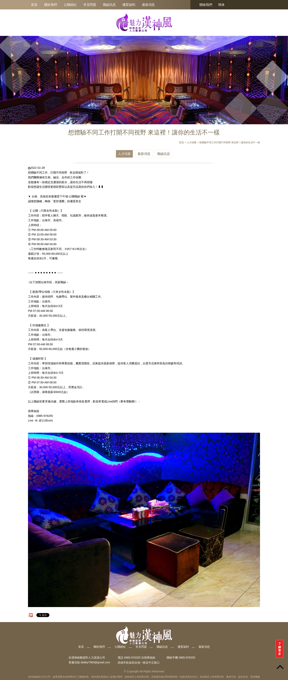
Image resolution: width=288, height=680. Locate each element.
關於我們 (50, 4)
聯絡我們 (205, 4)
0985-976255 (187, 657)
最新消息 (148, 4)
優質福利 (128, 4)
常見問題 (89, 4)
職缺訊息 (109, 4)
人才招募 (124, 154)
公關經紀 (70, 4)
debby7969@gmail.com (95, 662)
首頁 (34, 4)
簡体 (221, 4)
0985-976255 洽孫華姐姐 (139, 657)
